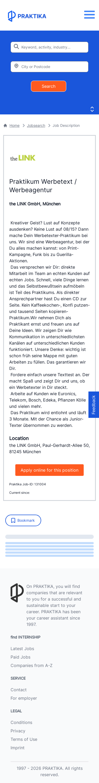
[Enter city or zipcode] (49, 66)
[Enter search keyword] (49, 47)
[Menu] (91, 15)
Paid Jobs (20, 657)
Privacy (18, 730)
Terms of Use (24, 739)
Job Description (66, 125)
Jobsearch (36, 125)
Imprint (18, 747)
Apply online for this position (49, 470)
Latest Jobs (22, 648)
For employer (24, 698)
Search (48, 86)
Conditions (21, 722)
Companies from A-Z (32, 665)
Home (11, 125)
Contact (19, 689)
